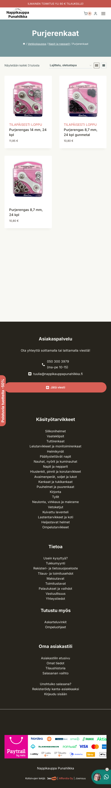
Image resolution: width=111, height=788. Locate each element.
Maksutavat (55, 578)
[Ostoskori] (88, 14)
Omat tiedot (55, 663)
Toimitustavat (55, 583)
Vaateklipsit (55, 436)
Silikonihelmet (55, 431)
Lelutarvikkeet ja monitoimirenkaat (55, 446)
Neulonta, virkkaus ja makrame (55, 502)
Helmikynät (55, 451)
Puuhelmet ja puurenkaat (55, 487)
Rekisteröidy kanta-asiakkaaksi (55, 689)
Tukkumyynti (55, 563)
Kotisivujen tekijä (35, 778)
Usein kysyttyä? (55, 558)
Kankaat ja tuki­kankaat (55, 482)
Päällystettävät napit (55, 456)
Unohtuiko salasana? (55, 684)
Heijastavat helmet (55, 522)
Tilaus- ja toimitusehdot (55, 573)
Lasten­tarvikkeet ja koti (55, 517)
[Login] (95, 13)
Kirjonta (55, 492)
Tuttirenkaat (55, 441)
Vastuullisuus (56, 593)
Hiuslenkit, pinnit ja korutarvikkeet (55, 471)
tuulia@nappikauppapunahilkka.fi (58, 374)
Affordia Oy (66, 778)
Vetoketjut (55, 507)
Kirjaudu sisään (55, 694)
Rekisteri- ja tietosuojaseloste (55, 568)
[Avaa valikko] (105, 13)
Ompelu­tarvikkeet (55, 527)
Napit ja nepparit (55, 466)
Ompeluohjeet (55, 627)
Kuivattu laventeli (55, 512)
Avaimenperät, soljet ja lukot (55, 477)
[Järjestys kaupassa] (70, 65)
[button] (100, 769)
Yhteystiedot (55, 598)
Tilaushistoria (55, 668)
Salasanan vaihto (55, 673)
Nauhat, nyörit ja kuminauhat (55, 461)
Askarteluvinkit (55, 622)
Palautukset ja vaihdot (55, 588)
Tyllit (55, 497)
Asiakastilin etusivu (55, 658)
